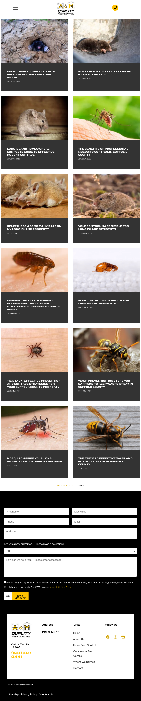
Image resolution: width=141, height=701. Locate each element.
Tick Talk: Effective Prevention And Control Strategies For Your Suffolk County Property (34, 383)
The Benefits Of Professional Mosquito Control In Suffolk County (103, 151)
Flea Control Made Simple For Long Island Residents (103, 302)
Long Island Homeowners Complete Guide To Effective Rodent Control (31, 151)
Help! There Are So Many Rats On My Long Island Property (34, 228)
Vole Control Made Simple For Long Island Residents (103, 228)
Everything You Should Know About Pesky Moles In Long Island (31, 74)
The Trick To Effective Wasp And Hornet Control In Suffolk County (105, 461)
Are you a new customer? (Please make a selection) (34, 544)
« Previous (62, 485)
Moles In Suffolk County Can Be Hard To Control (104, 73)
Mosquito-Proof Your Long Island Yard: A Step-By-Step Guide (35, 460)
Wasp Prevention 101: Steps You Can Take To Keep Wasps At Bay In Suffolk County (105, 383)
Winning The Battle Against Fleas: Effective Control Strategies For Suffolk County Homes (33, 305)
